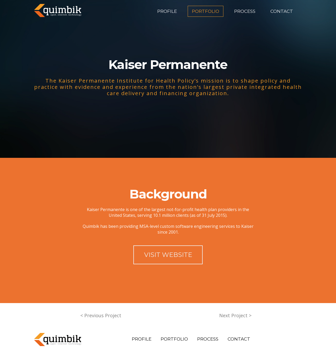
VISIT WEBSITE (168, 255)
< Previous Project (100, 315)
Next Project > (235, 315)
